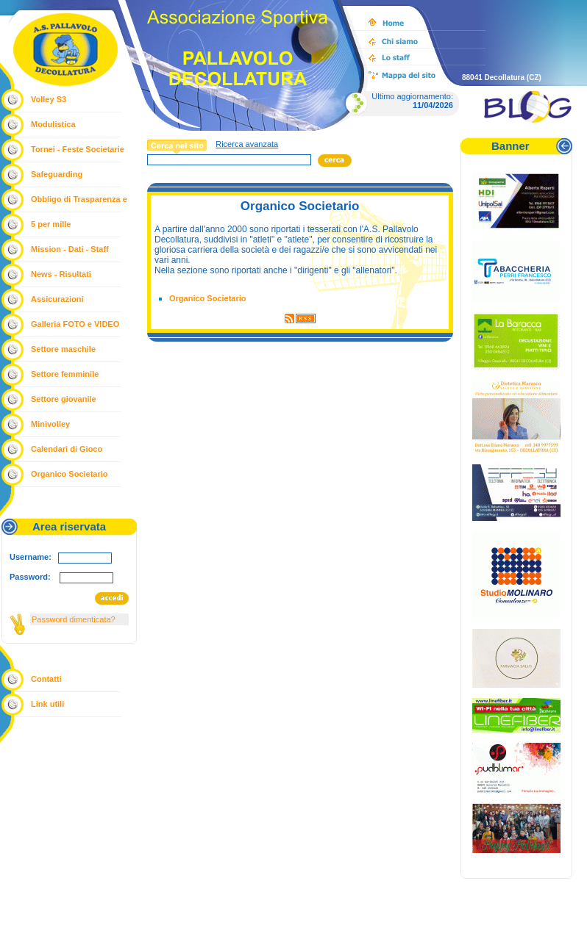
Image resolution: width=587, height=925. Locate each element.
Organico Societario (69, 473)
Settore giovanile (63, 399)
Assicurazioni (57, 299)
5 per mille (51, 224)
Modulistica (53, 124)
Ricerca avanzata (247, 144)
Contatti (46, 678)
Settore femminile (65, 374)
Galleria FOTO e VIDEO (75, 324)
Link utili (47, 703)
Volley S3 (48, 99)
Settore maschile (63, 349)
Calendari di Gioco (66, 448)
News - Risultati (61, 274)
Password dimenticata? (73, 619)
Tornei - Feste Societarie (77, 149)
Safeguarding (56, 174)
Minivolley (50, 424)
